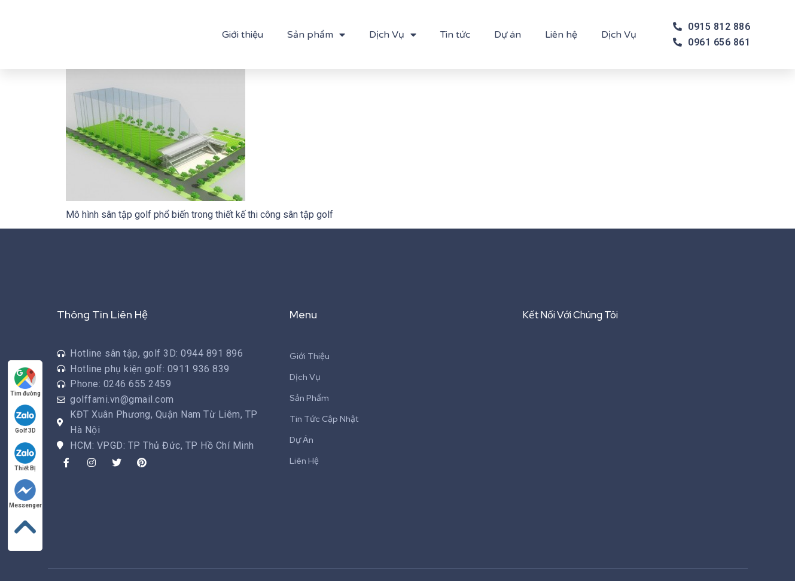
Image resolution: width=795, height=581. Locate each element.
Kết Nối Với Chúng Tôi (576, 314)
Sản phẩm (316, 34)
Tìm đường (26, 376)
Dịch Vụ (392, 34)
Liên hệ (561, 35)
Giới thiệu (242, 35)
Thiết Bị (27, 453)
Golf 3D (27, 415)
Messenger (26, 491)
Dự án (507, 35)
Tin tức (455, 35)
